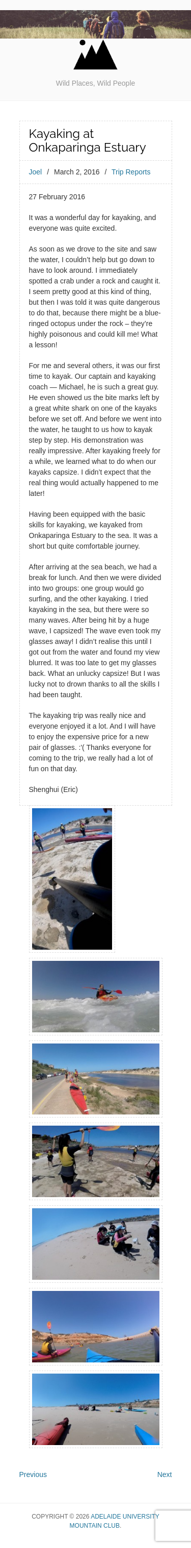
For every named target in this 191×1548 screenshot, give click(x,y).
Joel (35, 172)
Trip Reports (131, 172)
